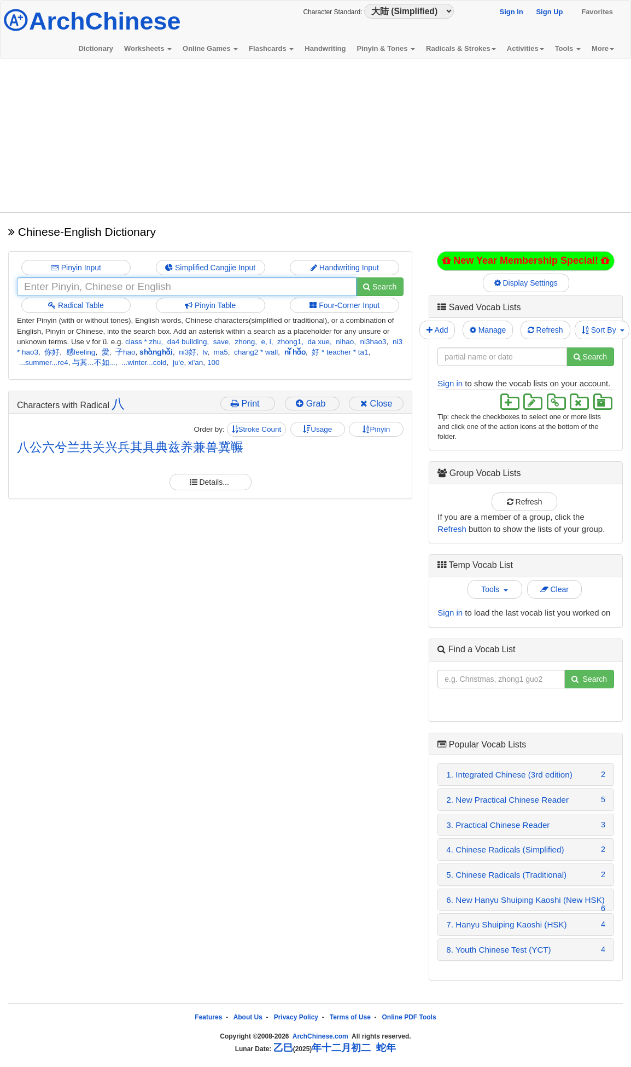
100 (213, 362)
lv (205, 352)
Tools (568, 48)
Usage (317, 429)
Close (376, 403)
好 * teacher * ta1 (340, 352)
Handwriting (325, 48)
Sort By (603, 330)
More (603, 48)
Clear (554, 589)
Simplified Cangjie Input (210, 267)
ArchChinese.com (320, 1036)
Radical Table (76, 305)
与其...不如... (93, 362)
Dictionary (95, 48)
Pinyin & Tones (386, 48)
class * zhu (143, 342)
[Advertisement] (315, 135)
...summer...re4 (43, 362)
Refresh (545, 330)
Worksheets (148, 48)
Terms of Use (350, 1017)
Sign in (450, 383)
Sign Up (549, 12)
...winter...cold (144, 362)
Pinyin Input (76, 267)
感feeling (81, 352)
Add (437, 330)
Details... (210, 482)
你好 (52, 352)
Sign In (511, 12)
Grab (312, 403)
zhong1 (289, 342)
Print (247, 403)
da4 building (187, 342)
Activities (525, 48)
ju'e (178, 362)
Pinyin (376, 429)
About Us (247, 1017)
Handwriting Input (345, 267)
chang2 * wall (256, 352)
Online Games (210, 48)
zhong (245, 342)
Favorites (597, 12)
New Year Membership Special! (526, 260)
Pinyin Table (210, 305)
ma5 (221, 352)
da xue (318, 342)
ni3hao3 (373, 342)
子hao (125, 352)
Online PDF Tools (409, 1017)
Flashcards (271, 48)
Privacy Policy (296, 1017)
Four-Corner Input (344, 305)
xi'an (195, 362)
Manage (488, 330)
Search (379, 286)
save (221, 342)
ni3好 (187, 352)
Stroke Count (257, 429)
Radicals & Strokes (461, 48)
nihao (345, 342)
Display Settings (526, 283)
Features (208, 1017)
